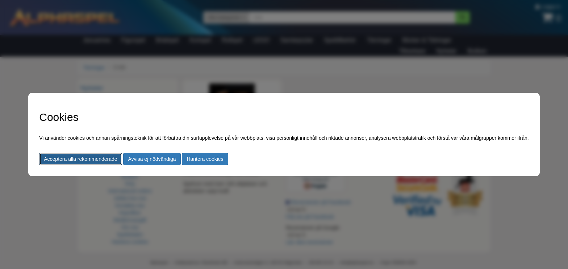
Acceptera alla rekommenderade (80, 159)
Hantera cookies (205, 159)
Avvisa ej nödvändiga (152, 159)
